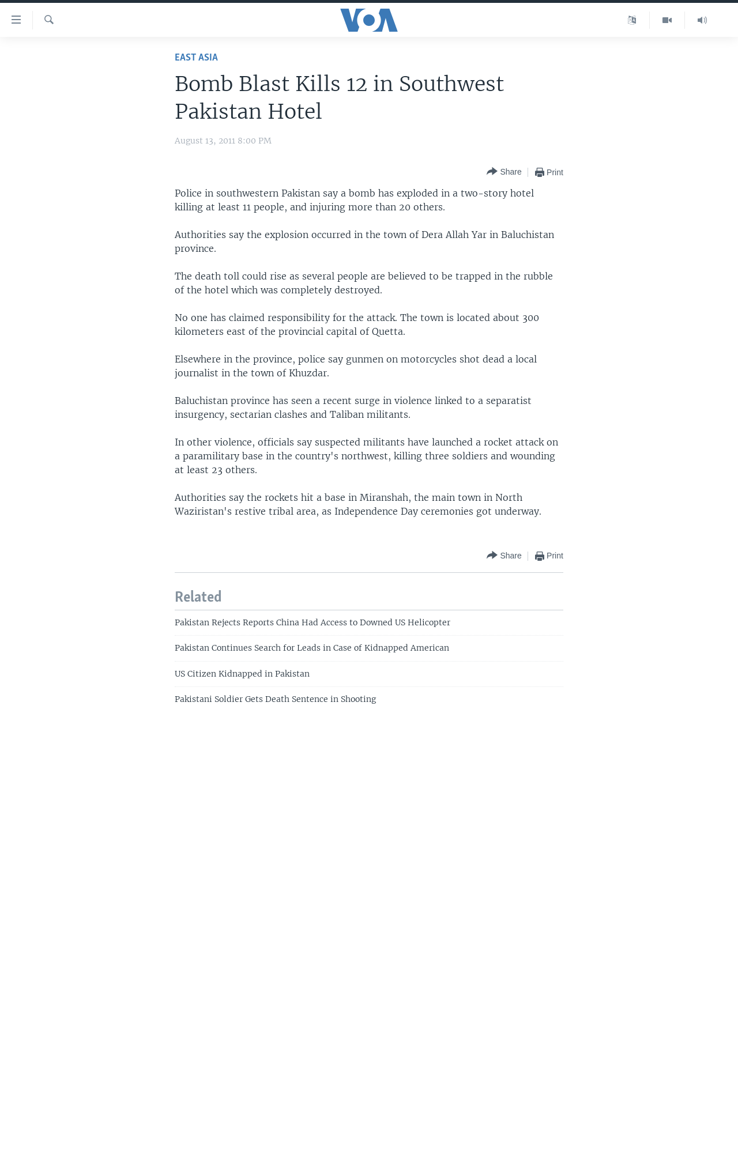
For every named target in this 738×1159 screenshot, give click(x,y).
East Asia (196, 58)
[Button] (504, 172)
